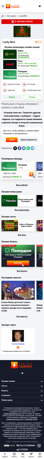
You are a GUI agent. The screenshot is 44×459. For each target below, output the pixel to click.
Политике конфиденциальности (21, 418)
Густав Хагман (18, 344)
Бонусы (12, 97)
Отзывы (32, 97)
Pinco (20, 61)
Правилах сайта (31, 419)
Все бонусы (22, 271)
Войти (11, 140)
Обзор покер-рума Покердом (25, 200)
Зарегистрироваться (29, 140)
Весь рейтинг (22, 185)
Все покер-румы (22, 210)
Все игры (22, 235)
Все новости (22, 316)
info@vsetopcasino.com (12, 414)
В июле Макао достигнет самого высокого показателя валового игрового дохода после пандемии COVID (16, 306)
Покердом (22, 71)
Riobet (20, 51)
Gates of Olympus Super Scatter (26, 225)
